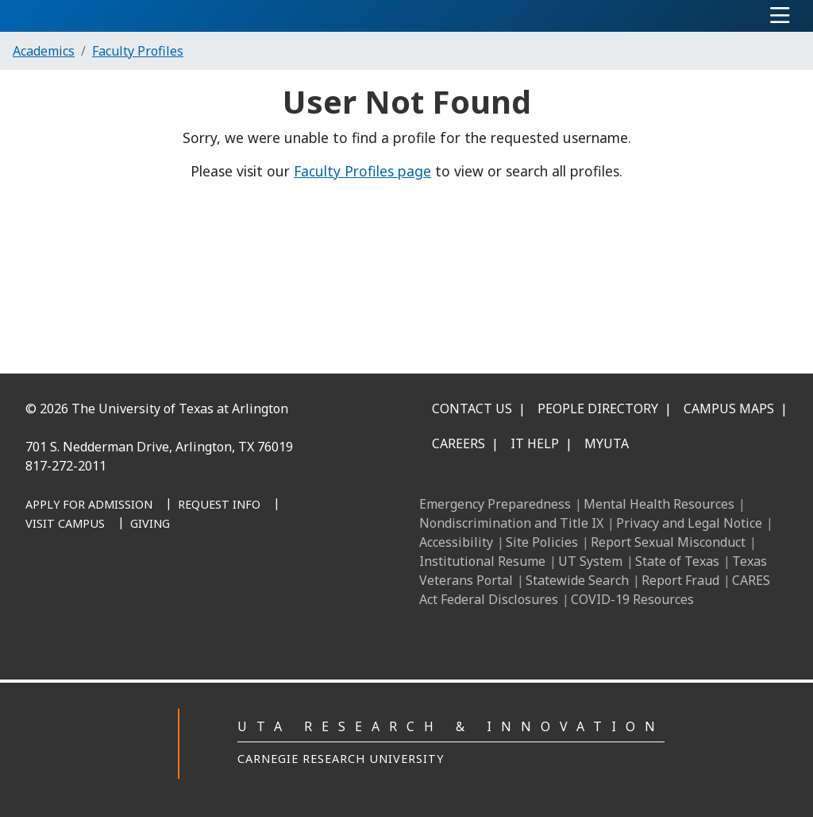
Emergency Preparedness (495, 504)
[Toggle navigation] (780, 16)
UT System (590, 561)
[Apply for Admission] (88, 505)
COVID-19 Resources (632, 599)
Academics (44, 51)
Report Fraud (680, 580)
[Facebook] (69, 587)
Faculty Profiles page (362, 170)
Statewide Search (577, 580)
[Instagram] (139, 587)
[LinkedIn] (104, 587)
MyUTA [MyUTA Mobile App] (606, 443)
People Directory (598, 408)
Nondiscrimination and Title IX (511, 523)
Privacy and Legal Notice (689, 523)
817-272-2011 (65, 465)
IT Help (535, 443)
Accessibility (456, 542)
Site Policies (542, 542)
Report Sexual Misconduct (668, 542)
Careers (458, 443)
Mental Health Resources (659, 504)
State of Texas (677, 561)
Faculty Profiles (137, 51)
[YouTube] (209, 587)
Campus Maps (729, 408)
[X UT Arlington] (174, 587)
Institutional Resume (482, 561)
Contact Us (472, 408)
